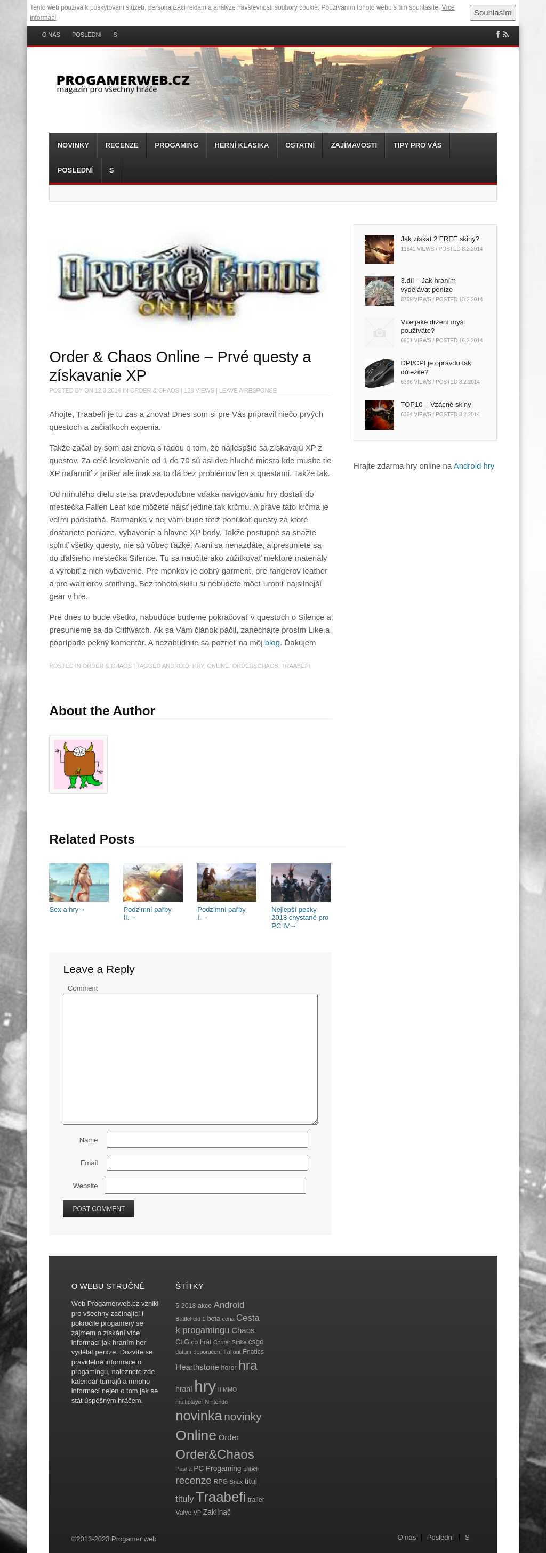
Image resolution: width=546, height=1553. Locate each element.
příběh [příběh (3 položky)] (251, 1469)
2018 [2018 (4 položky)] (188, 1306)
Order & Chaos (154, 390)
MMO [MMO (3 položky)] (230, 1389)
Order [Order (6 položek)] (229, 1437)
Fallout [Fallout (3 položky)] (232, 1351)
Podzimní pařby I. (226, 909)
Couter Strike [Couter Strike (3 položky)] (229, 1342)
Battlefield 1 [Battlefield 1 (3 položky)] (190, 1318)
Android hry (474, 465)
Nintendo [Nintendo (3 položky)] (216, 1402)
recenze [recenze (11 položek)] (193, 1480)
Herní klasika (242, 145)
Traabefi (296, 666)
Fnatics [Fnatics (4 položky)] (253, 1351)
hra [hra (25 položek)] (248, 1365)
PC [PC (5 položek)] (199, 1469)
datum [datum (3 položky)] (183, 1351)
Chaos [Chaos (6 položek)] (242, 1330)
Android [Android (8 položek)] (229, 1305)
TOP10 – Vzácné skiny (436, 404)
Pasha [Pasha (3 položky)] (183, 1469)
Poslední (87, 35)
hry (198, 666)
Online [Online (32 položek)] (195, 1435)
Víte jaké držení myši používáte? (433, 326)
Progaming (176, 145)
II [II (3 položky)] (219, 1389)
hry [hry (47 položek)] (205, 1386)
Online (218, 666)
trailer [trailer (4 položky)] (256, 1499)
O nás (51, 35)
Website (85, 1186)
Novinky (73, 145)
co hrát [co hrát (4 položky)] (201, 1342)
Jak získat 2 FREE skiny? (440, 239)
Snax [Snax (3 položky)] (236, 1481)
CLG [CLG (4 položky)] (182, 1342)
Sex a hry (78, 905)
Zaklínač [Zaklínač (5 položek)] (217, 1512)
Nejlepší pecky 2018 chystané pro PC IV (301, 913)
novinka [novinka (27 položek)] (198, 1415)
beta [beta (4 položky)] (213, 1318)
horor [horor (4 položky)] (229, 1367)
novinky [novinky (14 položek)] (242, 1416)
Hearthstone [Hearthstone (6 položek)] (197, 1366)
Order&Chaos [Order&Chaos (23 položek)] (214, 1454)
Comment (83, 988)
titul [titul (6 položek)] (251, 1480)
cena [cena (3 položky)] (228, 1318)
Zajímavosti (354, 145)
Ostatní (300, 145)
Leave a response (248, 390)
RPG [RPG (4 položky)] (220, 1481)
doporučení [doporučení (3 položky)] (208, 1351)
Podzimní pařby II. (152, 909)
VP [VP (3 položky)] (197, 1512)
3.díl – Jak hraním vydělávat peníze (428, 284)
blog (272, 642)
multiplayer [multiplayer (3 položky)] (189, 1402)
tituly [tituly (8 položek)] (184, 1499)
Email (89, 1163)
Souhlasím (493, 12)
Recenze (122, 145)
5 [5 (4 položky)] (177, 1306)
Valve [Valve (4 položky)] (183, 1512)
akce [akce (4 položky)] (205, 1306)
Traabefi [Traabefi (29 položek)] (221, 1497)
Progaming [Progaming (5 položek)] (224, 1469)
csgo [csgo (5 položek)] (256, 1342)
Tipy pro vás (418, 145)
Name (88, 1140)
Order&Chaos (255, 666)
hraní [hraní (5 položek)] (183, 1389)
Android (175, 666)
